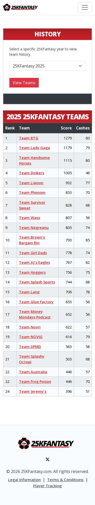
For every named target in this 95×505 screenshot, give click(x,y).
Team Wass (29, 217)
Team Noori (30, 327)
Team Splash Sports (37, 282)
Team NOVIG (31, 336)
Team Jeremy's (32, 391)
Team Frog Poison (35, 381)
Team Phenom (32, 192)
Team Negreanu (34, 227)
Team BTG (28, 138)
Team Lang (29, 292)
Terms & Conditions (65, 479)
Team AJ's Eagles (34, 262)
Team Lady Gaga (34, 147)
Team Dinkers (31, 172)
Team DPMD (30, 346)
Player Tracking (47, 485)
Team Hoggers (32, 272)
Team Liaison (31, 182)
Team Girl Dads (33, 252)
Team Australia (33, 371)
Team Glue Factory (36, 301)
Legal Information (24, 479)
